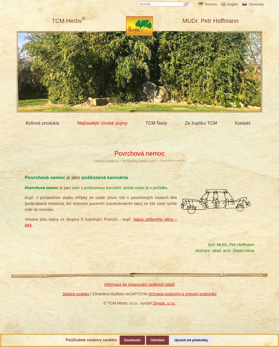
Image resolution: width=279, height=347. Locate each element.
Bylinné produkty (42, 123)
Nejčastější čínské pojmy (102, 123)
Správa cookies (75, 294)
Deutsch (207, 4)
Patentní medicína (106, 160)
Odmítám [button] (157, 340)
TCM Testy (156, 123)
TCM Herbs (69, 20)
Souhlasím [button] (132, 340)
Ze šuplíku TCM (201, 123)
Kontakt (242, 123)
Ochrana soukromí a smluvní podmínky (182, 294)
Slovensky (253, 4)
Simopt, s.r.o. (164, 303)
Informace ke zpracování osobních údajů (139, 284)
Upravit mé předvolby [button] (191, 340)
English (229, 4)
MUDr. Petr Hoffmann (210, 20)
